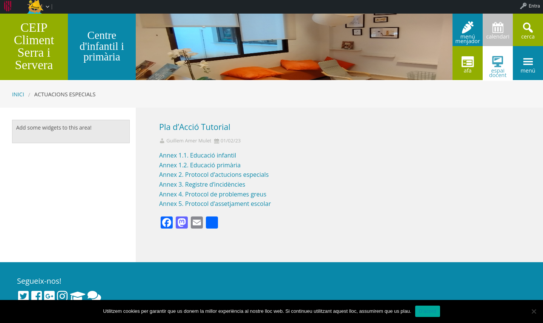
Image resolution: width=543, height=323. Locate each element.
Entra (534, 6)
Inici (18, 94)
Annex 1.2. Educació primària (200, 165)
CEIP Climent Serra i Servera (34, 46)
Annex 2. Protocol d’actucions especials (214, 174)
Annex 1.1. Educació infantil (197, 155)
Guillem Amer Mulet (188, 140)
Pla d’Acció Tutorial (194, 126)
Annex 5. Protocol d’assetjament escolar (215, 203)
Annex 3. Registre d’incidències (202, 184)
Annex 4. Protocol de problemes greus (212, 194)
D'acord (427, 311)
